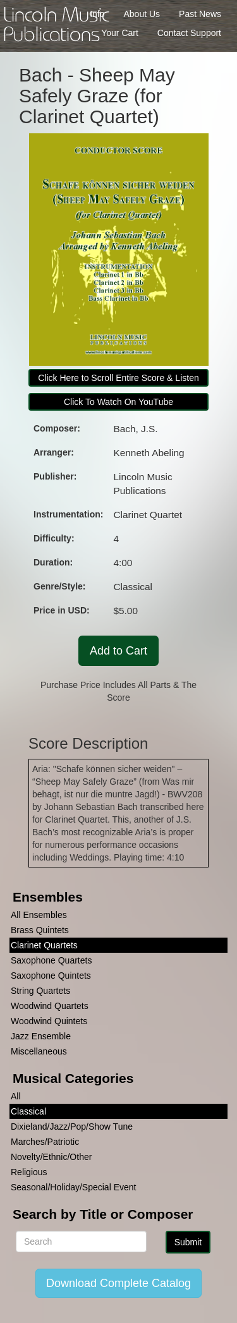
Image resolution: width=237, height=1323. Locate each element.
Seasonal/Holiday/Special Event (73, 1187)
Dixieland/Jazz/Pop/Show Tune (72, 1126)
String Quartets (40, 991)
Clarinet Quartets (44, 945)
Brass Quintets (40, 930)
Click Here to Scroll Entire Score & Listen (118, 378)
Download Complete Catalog (118, 1283)
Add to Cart (118, 650)
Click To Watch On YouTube (118, 402)
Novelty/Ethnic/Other (51, 1157)
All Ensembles (39, 915)
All (16, 1096)
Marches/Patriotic (45, 1142)
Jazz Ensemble (41, 1036)
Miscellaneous (39, 1051)
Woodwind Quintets (49, 1021)
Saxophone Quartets (51, 960)
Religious (29, 1172)
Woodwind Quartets (49, 1006)
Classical (28, 1111)
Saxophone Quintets (51, 975)
